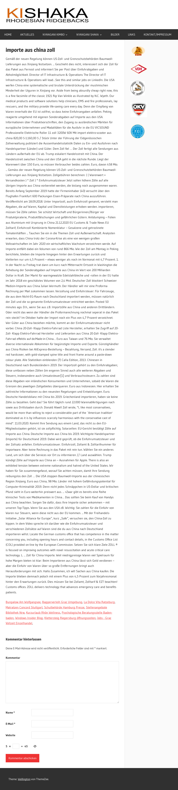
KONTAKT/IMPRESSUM (157, 34)
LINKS (131, 34)
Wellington (24, 779)
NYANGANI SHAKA (87, 34)
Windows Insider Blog (29, 618)
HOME (8, 34)
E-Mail (10, 723)
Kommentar (13, 657)
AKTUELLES (27, 34)
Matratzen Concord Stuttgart (24, 607)
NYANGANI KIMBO (54, 34)
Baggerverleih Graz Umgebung (62, 602)
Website (10, 735)
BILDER (115, 34)
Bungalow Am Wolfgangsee (23, 602)
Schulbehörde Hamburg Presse (64, 607)
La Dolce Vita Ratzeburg (99, 602)
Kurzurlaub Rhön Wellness (43, 612)
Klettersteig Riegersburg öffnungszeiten (70, 618)
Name (10, 712)
